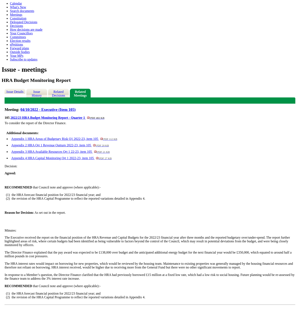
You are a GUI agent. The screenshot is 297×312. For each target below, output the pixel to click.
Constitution (18, 18)
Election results (20, 40)
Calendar (16, 3)
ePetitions (16, 44)
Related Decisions (58, 93)
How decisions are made (26, 29)
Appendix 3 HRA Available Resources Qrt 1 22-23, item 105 (60, 151)
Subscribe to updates (23, 59)
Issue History (37, 93)
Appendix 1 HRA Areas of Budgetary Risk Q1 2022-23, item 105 (64, 139)
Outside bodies (20, 52)
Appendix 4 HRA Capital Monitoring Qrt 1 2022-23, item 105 (61, 158)
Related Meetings (80, 93)
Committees (18, 37)
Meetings (16, 14)
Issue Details (14, 91)
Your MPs (16, 55)
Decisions (16, 26)
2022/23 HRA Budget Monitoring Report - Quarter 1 (57, 117)
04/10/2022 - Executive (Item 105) (48, 109)
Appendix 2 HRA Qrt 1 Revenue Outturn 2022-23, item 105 (60, 145)
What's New (18, 7)
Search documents (22, 11)
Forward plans (19, 48)
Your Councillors (21, 33)
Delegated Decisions (23, 22)
